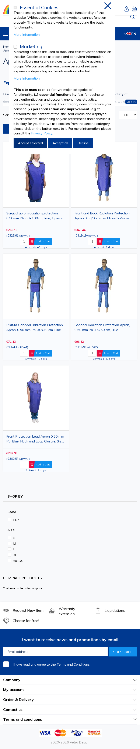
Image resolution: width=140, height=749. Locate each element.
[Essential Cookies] (15, 7)
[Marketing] (15, 47)
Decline (83, 143)
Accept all (60, 143)
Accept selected (30, 143)
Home (7, 46)
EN (130, 33)
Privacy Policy (41, 133)
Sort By (9, 115)
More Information (27, 34)
